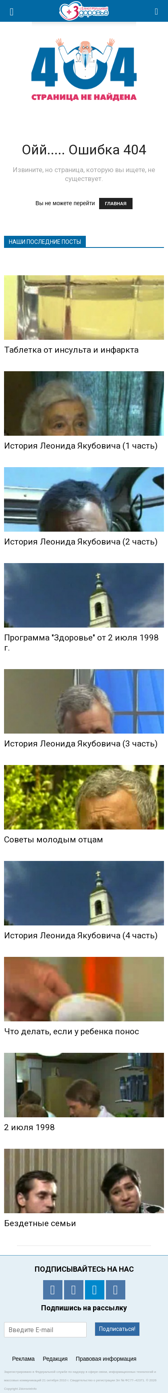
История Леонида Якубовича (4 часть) (81, 935)
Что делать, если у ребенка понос (71, 1031)
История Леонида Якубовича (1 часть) (81, 446)
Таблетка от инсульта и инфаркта (71, 350)
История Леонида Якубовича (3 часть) (81, 743)
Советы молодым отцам (53, 839)
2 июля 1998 (29, 1127)
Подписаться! (117, 1329)
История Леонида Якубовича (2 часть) (81, 542)
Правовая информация (106, 1359)
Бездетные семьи (40, 1223)
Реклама (23, 1359)
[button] (156, 11)
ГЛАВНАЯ (116, 203)
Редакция (55, 1359)
